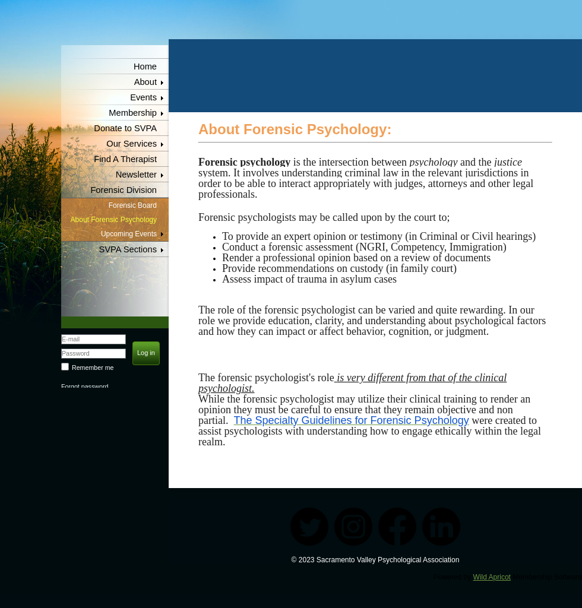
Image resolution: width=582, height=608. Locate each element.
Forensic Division (123, 190)
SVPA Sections (128, 249)
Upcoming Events (129, 234)
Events (143, 97)
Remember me (92, 367)
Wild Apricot (492, 577)
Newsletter (136, 174)
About (145, 82)
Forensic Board (133, 205)
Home (145, 66)
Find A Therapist (125, 159)
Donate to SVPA (125, 128)
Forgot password (84, 386)
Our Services (131, 143)
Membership (133, 113)
